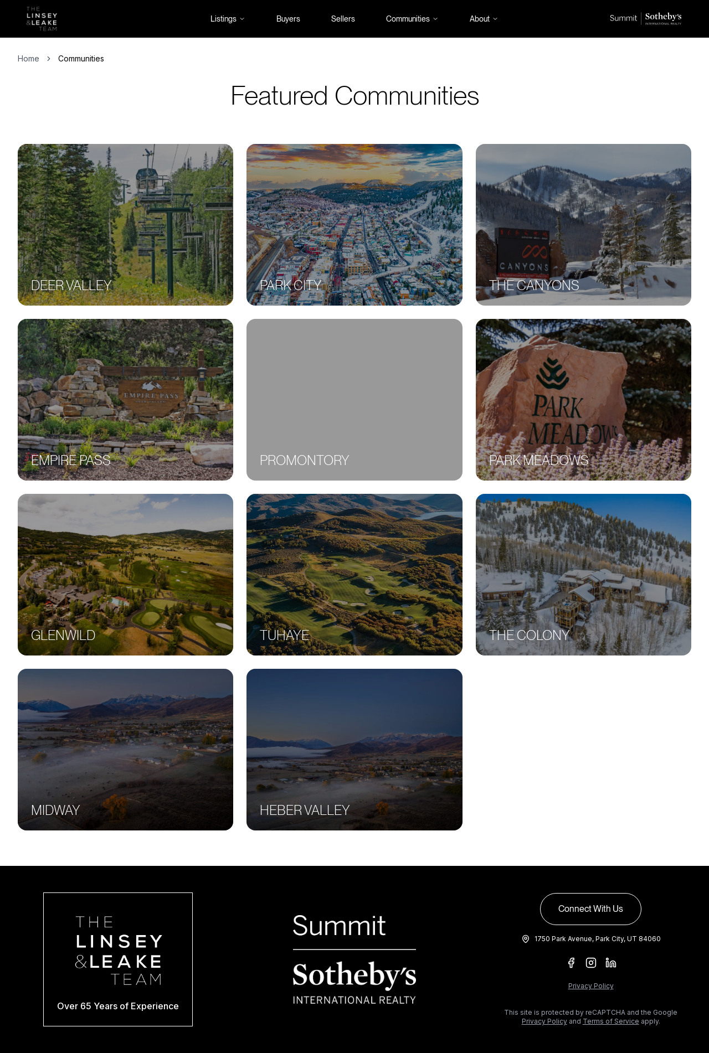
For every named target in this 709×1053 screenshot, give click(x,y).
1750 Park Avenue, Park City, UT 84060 (598, 939)
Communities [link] (81, 58)
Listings (227, 18)
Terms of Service (611, 1021)
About (484, 18)
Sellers (343, 18)
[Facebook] (571, 962)
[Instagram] (591, 962)
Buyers (288, 18)
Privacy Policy (591, 986)
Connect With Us (590, 909)
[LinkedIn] (610, 962)
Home (28, 58)
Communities (412, 18)
